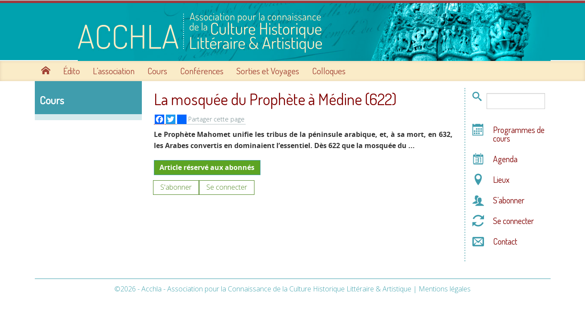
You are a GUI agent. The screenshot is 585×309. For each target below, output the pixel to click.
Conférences (202, 70)
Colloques (329, 70)
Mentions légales (445, 287)
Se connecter (226, 186)
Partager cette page (211, 118)
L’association (114, 70)
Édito (71, 70)
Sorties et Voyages (267, 70)
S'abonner (176, 186)
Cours (157, 70)
